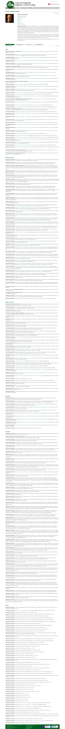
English (54, 1)
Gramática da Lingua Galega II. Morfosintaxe (22, 106)
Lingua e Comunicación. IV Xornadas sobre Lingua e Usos (35, 89)
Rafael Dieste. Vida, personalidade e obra (21, 135)
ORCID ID (18, 19)
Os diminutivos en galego (19, 133)
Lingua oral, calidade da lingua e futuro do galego (23, 210)
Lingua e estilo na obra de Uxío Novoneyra (22, 471)
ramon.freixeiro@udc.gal (21, 17)
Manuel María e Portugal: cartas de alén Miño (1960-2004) (30, 51)
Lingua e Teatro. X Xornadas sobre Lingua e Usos (38, 81)
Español (57, 1)
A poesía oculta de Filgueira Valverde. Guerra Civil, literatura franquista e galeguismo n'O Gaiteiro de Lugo (31, 78)
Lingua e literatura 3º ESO (29, 706)
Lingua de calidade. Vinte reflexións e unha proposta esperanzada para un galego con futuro (29, 86)
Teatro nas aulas (35, 720)
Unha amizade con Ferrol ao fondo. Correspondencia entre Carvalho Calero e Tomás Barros (29, 60)
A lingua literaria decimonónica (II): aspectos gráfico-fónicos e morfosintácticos (28, 270)
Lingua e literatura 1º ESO (29, 704)
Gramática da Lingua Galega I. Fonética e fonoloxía (23, 116)
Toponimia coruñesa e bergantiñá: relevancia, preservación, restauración (26, 207)
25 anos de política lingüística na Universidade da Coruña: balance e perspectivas (28, 204)
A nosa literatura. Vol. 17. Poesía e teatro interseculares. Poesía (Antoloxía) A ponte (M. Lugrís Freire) (41, 130)
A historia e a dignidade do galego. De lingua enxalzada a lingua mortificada (27, 241)
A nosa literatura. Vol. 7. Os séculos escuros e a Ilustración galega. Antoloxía (29, 124)
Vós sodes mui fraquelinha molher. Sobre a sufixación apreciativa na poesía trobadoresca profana (31, 213)
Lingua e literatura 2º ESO (29, 702)
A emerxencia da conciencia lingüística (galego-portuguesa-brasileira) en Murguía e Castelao (30, 263)
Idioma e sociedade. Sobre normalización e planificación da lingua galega (27, 69)
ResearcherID (19, 20)
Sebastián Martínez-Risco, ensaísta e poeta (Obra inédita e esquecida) (28, 127)
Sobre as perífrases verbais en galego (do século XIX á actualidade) (26, 563)
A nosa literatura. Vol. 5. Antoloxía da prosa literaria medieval (26, 122)
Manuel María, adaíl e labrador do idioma (21, 251)
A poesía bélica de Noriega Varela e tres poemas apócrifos (24, 257)
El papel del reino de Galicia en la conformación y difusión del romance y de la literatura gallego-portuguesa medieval (34, 217)
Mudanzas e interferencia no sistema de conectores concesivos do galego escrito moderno (30, 369)
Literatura (26, 708)
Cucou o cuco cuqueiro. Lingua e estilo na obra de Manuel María (25, 92)
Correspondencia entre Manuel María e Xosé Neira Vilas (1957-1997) (45, 66)
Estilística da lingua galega (19, 84)
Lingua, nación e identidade (19, 94)
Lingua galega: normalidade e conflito (21, 119)
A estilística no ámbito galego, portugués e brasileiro (23, 197)
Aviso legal (27, 727)
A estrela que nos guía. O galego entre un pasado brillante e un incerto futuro (27, 57)
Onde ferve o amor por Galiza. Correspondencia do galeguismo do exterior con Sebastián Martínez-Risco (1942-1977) (33, 75)
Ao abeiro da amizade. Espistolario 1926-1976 (40, 63)
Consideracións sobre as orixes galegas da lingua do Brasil (24, 244)
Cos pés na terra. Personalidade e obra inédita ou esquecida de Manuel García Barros (28, 113)
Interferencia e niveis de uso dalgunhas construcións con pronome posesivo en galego (29, 375)
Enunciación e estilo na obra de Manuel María (22, 365)
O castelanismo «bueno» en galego (20, 232)
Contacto (30, 727)
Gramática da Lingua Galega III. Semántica (22, 111)
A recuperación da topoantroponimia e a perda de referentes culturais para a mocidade (29, 547)
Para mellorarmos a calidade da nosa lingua (22, 610)
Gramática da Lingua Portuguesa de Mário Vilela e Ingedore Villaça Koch (26, 425)
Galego (52, 1)
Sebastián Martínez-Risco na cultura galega (22, 137)
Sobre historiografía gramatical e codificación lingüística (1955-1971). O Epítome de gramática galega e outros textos (34, 72)
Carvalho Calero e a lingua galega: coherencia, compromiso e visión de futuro (27, 226)
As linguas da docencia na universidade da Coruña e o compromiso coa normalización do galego (30, 247)
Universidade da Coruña (21, 24)
